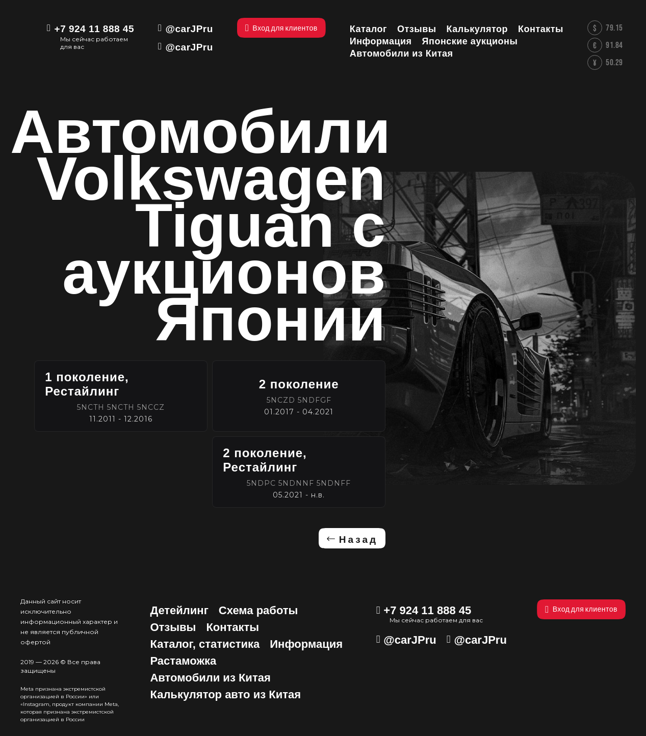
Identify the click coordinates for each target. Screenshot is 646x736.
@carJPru (189, 28)
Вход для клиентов (581, 609)
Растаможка (183, 660)
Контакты (232, 627)
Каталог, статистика (205, 644)
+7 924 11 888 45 (94, 28)
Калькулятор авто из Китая (225, 694)
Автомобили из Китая (210, 677)
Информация (306, 644)
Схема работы (258, 610)
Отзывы (173, 627)
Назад (358, 539)
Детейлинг (179, 610)
